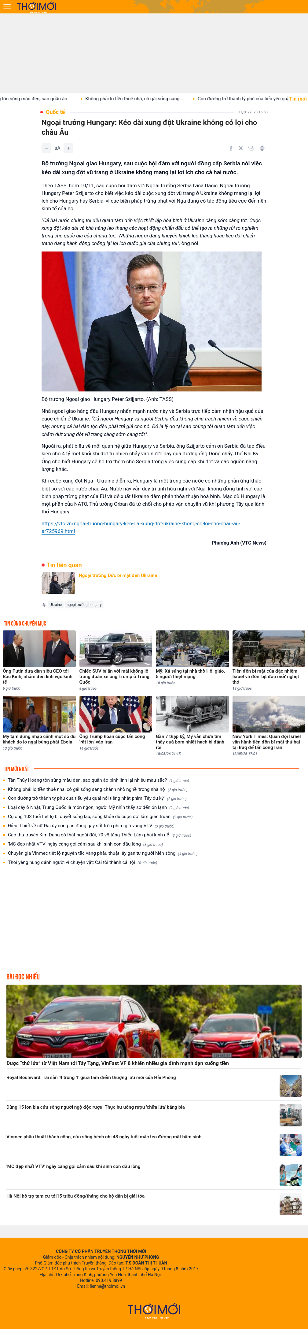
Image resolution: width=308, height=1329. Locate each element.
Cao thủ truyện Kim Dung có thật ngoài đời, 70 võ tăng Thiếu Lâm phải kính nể (99, 835)
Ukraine (56, 605)
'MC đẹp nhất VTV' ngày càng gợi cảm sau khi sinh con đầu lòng (85, 844)
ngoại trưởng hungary (84, 605)
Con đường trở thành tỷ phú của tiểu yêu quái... (252, 98)
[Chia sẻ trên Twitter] (240, 148)
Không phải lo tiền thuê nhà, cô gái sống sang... (141, 98)
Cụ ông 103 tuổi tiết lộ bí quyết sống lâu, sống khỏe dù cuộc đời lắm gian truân (100, 817)
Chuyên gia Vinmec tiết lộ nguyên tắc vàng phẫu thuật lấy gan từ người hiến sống (103, 853)
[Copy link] (251, 148)
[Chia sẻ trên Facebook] (231, 148)
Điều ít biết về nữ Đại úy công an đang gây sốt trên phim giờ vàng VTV (91, 826)
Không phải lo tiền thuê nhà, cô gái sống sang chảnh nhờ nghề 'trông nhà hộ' (98, 789)
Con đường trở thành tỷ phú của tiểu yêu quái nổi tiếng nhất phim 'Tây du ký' (97, 798)
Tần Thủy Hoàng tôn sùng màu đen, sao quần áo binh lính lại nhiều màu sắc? (98, 780)
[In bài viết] (262, 148)
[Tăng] (68, 148)
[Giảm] (46, 148)
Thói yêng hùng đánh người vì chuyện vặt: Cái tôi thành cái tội (82, 862)
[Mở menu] (7, 7)
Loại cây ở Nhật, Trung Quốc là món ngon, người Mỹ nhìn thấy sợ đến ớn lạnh (98, 807)
